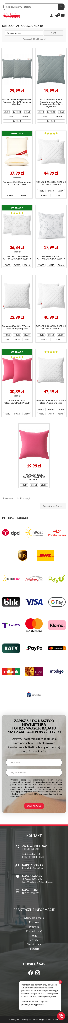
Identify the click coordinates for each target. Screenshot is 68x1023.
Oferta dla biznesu (34, 917)
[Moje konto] (51, 15)
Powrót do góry (53, 506)
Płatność (34, 926)
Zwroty (34, 939)
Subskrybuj (34, 805)
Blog (34, 935)
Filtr (53, 33)
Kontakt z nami (34, 931)
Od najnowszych (24, 33)
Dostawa (34, 922)
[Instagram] (37, 973)
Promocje (34, 948)
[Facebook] (30, 973)
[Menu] (63, 15)
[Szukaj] (61, 7)
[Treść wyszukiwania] (31, 7)
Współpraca (34, 944)
